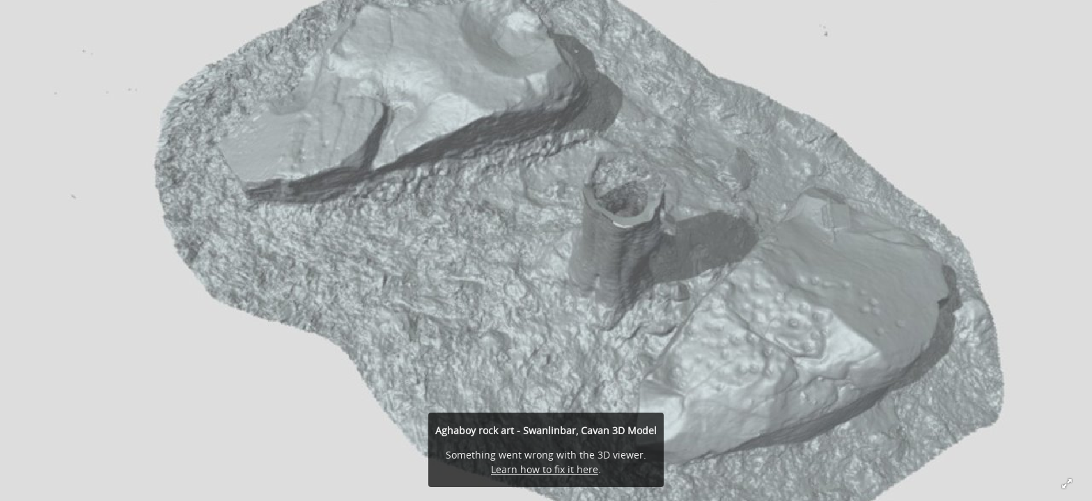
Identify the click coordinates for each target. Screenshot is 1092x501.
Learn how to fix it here (544, 469)
